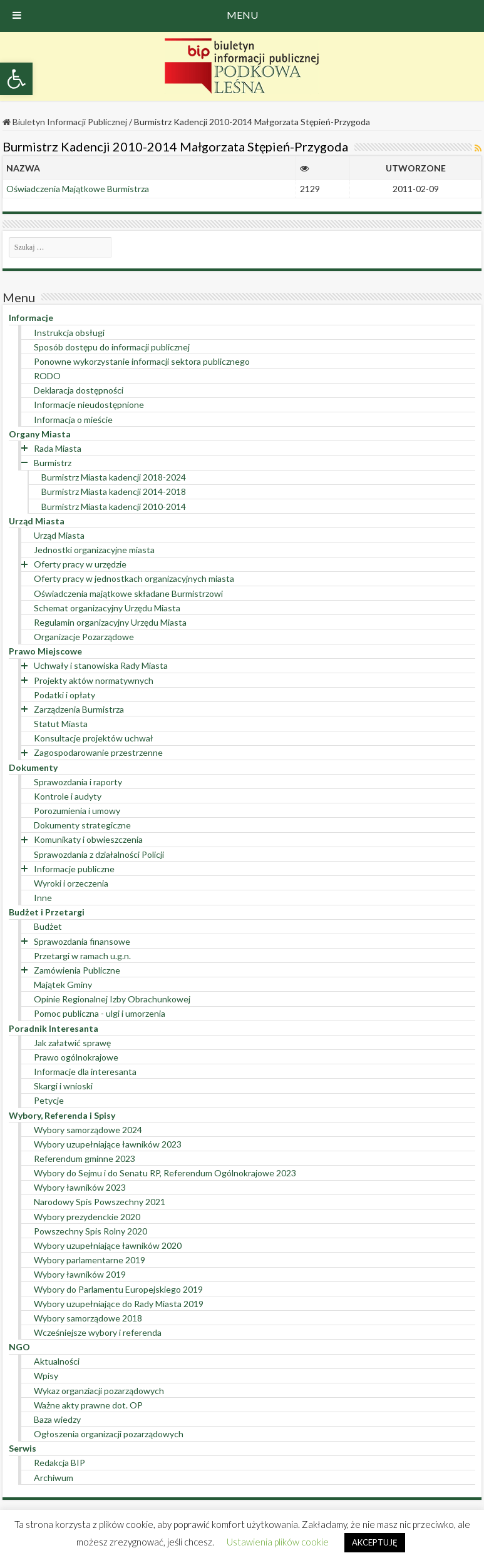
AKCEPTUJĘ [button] (375, 1542)
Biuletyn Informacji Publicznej (65, 121)
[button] (16, 79)
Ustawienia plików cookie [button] (278, 1541)
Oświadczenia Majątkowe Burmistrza (77, 188)
